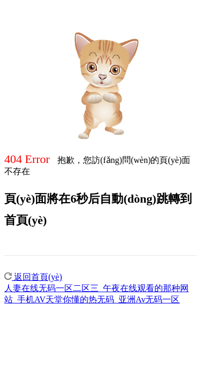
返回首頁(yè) (33, 276)
